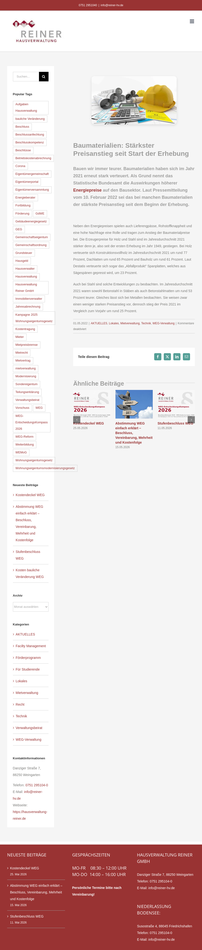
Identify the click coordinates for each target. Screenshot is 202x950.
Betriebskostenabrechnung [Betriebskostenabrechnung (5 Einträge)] (33, 158)
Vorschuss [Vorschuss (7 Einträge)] (22, 407)
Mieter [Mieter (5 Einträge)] (20, 337)
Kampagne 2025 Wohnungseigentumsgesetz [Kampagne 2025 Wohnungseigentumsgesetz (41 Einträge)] (34, 318)
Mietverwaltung (130, 323)
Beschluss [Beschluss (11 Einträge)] (22, 126)
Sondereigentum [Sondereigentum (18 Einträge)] (27, 384)
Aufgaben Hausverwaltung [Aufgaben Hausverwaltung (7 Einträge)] (26, 107)
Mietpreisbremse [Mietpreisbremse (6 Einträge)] (27, 344)
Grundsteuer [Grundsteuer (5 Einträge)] (24, 253)
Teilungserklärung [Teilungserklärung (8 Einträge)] (27, 392)
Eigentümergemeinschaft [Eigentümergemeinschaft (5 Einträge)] (32, 174)
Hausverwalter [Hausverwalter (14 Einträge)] (25, 268)
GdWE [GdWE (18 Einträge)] (40, 213)
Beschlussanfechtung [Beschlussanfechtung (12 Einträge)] (30, 134)
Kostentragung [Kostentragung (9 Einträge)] (25, 329)
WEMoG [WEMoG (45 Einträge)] (21, 452)
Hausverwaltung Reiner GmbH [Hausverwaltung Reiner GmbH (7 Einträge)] (26, 288)
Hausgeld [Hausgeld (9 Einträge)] (22, 260)
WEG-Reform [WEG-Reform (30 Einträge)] (25, 436)
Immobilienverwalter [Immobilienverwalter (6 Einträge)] (29, 298)
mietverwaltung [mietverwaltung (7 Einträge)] (26, 368)
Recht (20, 704)
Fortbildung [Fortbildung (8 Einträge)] (23, 205)
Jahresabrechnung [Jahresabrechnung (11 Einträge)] (28, 306)
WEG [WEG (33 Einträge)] (39, 407)
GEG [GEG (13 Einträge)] (19, 229)
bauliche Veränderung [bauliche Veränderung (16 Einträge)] (30, 119)
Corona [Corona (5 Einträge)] (20, 166)
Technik (146, 323)
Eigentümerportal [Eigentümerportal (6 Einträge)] (27, 182)
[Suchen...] (26, 76)
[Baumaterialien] (134, 100)
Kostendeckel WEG (88, 423)
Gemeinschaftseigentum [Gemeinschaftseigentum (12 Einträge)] (32, 237)
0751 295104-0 (36, 785)
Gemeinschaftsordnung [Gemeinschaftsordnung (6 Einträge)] (31, 245)
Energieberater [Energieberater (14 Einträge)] (25, 197)
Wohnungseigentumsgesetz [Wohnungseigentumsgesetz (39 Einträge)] (34, 460)
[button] (76, 419)
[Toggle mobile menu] (192, 21)
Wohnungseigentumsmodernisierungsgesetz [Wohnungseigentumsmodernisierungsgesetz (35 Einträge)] (45, 468)
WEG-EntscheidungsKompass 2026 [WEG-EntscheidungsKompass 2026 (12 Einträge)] (32, 422)
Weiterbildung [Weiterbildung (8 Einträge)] (25, 444)
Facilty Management (31, 646)
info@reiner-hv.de (112, 5)
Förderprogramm (28, 658)
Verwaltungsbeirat (29, 728)
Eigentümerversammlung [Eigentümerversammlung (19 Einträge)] (32, 189)
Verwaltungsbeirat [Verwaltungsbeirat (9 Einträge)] (27, 400)
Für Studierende (28, 669)
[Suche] (44, 76)
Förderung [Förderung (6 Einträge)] (22, 213)
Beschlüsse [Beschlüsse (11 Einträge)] (23, 150)
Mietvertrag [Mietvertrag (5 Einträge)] (23, 360)
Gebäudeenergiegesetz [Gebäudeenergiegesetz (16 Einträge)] (31, 221)
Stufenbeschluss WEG (175, 423)
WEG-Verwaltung (164, 323)
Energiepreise (87, 190)
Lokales (114, 323)
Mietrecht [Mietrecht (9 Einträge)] (22, 352)
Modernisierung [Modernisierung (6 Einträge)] (26, 376)
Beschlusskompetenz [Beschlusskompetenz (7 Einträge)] (30, 142)
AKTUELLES (99, 323)
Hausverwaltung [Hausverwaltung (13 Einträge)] (26, 276)
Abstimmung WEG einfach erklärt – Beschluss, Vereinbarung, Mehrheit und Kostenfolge (36, 892)
